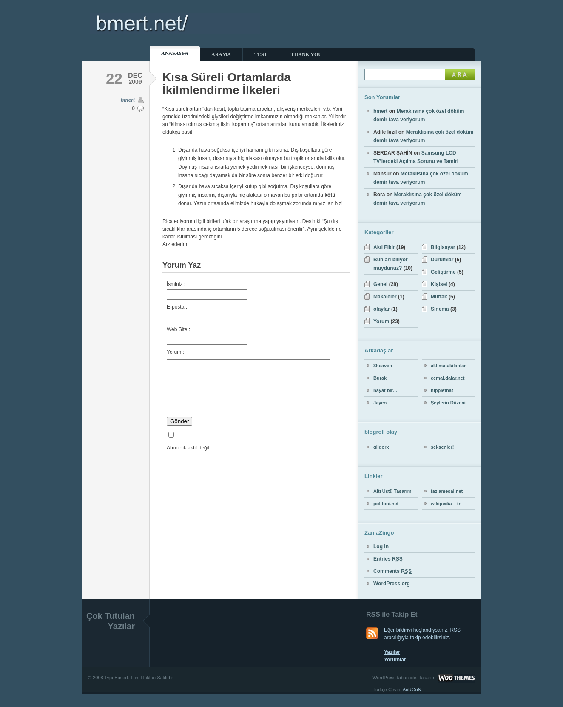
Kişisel (439, 284)
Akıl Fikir (384, 247)
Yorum (381, 321)
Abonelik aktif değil (188, 458)
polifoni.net (385, 503)
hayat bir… (385, 390)
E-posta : (207, 313)
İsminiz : (207, 290)
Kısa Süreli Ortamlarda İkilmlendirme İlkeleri (226, 84)
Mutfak (439, 297)
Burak (380, 378)
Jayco (380, 402)
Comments (392, 571)
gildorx (381, 446)
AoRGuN (412, 689)
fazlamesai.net (447, 491)
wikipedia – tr (446, 503)
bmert (128, 100)
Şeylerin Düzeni (448, 402)
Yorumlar (395, 660)
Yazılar (392, 652)
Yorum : (175, 352)
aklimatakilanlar (448, 365)
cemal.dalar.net (448, 378)
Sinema (440, 309)
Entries (388, 559)
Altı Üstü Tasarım (392, 491)
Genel (380, 284)
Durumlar (442, 260)
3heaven (382, 365)
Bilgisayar (443, 247)
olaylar (381, 309)
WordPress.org (391, 584)
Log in (381, 547)
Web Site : (207, 335)
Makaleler (385, 297)
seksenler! (442, 446)
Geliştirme (443, 272)
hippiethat (442, 390)
